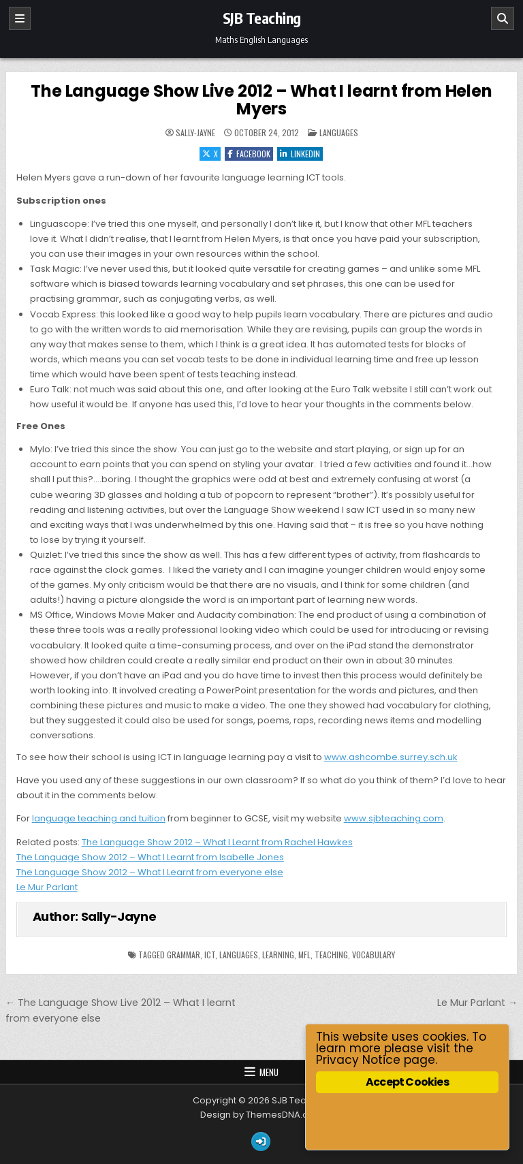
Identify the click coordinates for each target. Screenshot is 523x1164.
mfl (304, 954)
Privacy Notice (358, 1060)
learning (278, 954)
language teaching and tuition (98, 818)
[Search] (502, 18)
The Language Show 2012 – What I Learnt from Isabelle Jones (150, 857)
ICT (209, 954)
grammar (183, 954)
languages (238, 954)
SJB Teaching (262, 17)
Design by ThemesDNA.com (261, 1114)
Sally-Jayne (195, 133)
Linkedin (300, 153)
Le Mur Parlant (47, 887)
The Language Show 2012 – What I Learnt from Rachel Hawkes (217, 842)
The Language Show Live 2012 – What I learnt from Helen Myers (261, 100)
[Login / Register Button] (260, 1141)
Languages (338, 132)
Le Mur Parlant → (477, 1002)
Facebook (248, 153)
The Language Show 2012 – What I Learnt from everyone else (149, 872)
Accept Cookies (407, 1082)
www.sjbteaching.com (393, 818)
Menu (269, 1072)
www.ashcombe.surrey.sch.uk (391, 757)
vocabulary (373, 954)
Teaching (331, 954)
